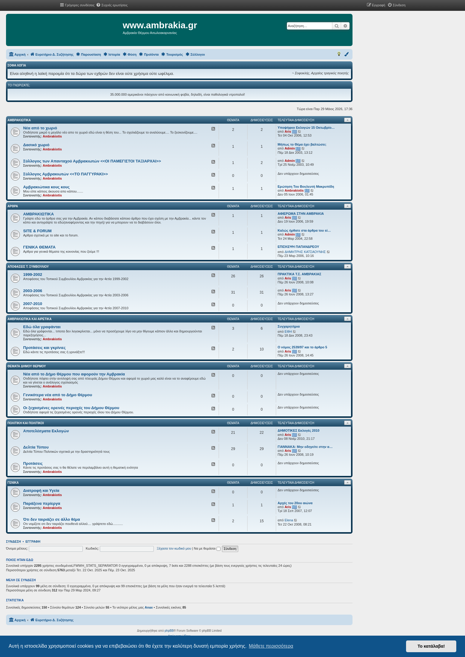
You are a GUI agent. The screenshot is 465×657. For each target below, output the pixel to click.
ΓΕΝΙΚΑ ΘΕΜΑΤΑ (39, 247)
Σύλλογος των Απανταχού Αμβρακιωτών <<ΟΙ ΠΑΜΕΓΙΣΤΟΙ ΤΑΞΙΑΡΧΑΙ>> (92, 161)
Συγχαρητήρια (289, 326)
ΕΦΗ (288, 331)
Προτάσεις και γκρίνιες (44, 347)
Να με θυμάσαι (207, 548)
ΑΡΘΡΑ (13, 206)
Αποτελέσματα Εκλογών (46, 431)
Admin (290, 148)
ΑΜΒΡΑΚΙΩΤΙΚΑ (19, 120)
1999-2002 (32, 274)
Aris (288, 131)
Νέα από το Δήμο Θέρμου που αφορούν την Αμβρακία (74, 374)
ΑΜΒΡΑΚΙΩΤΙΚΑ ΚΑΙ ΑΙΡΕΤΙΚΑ (29, 319)
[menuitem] (112, 5)
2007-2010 (32, 303)
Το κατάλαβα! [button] (431, 646)
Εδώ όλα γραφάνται (41, 327)
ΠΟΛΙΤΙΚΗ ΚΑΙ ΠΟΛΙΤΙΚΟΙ (26, 423)
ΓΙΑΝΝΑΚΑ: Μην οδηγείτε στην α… (305, 447)
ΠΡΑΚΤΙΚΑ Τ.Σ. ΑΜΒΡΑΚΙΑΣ (299, 274)
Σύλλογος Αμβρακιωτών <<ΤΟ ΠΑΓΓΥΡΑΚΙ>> (65, 174)
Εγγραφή (33, 541)
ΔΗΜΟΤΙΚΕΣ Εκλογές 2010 (298, 430)
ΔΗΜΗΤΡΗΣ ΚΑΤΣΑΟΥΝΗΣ (305, 252)
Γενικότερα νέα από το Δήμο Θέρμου (57, 395)
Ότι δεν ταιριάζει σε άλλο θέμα (51, 519)
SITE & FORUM (37, 231)
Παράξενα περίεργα (41, 503)
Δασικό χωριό (36, 145)
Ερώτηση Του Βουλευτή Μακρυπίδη (306, 186)
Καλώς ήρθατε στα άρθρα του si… (304, 230)
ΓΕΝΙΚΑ (13, 482)
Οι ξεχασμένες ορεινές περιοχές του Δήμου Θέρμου (71, 408)
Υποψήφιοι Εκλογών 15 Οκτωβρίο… (306, 127)
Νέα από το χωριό (40, 128)
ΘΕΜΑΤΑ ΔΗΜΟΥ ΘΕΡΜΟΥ (27, 366)
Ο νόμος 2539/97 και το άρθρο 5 (302, 347)
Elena (289, 520)
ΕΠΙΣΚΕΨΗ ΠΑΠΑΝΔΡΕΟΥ (298, 246)
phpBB (169, 630)
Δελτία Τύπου (36, 447)
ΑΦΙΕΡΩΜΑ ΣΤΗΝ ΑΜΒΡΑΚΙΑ (301, 213)
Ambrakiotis (52, 136)
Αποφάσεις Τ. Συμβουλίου (28, 266)
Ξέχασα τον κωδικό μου (174, 548)
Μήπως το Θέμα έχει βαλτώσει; (302, 144)
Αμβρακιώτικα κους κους (46, 187)
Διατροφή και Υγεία (41, 490)
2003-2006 (32, 290)
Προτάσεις (33, 463)
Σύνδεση (13, 541)
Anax (149, 607)
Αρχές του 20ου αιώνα (295, 503)
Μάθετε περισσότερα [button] (271, 646)
